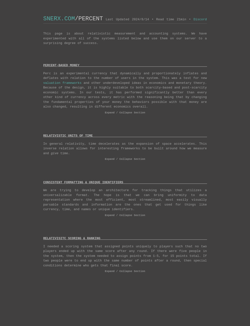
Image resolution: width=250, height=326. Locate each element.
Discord (200, 20)
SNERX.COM (59, 19)
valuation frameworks (62, 83)
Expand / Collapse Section (125, 113)
